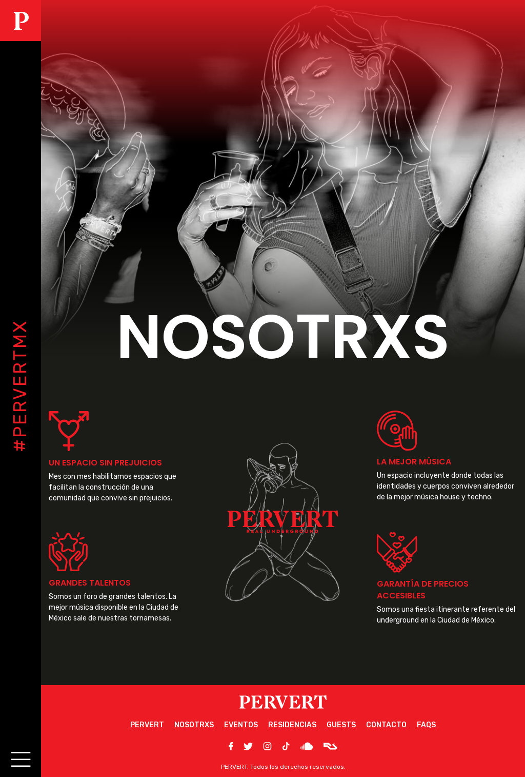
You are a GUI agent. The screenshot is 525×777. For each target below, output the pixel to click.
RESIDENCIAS (292, 725)
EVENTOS (241, 725)
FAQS (426, 725)
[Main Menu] (19, 758)
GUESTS (341, 725)
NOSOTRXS (194, 725)
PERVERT (147, 725)
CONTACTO (386, 725)
